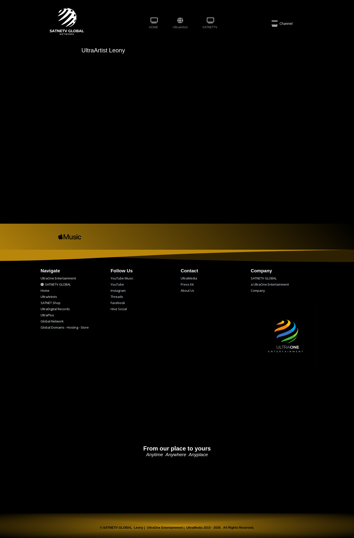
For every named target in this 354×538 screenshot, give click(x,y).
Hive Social (119, 309)
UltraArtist (180, 23)
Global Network (52, 321)
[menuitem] (153, 23)
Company (258, 290)
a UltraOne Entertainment (270, 284)
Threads (117, 296)
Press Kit (187, 284)
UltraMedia (189, 278)
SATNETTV (209, 23)
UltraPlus (47, 315)
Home (45, 290)
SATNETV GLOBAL (56, 284)
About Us (187, 290)
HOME (153, 23)
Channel (282, 24)
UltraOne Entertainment (58, 278)
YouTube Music (122, 278)
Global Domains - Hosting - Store (65, 327)
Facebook (118, 303)
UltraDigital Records (55, 309)
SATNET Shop (50, 303)
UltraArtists (49, 296)
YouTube (117, 284)
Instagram (118, 290)
